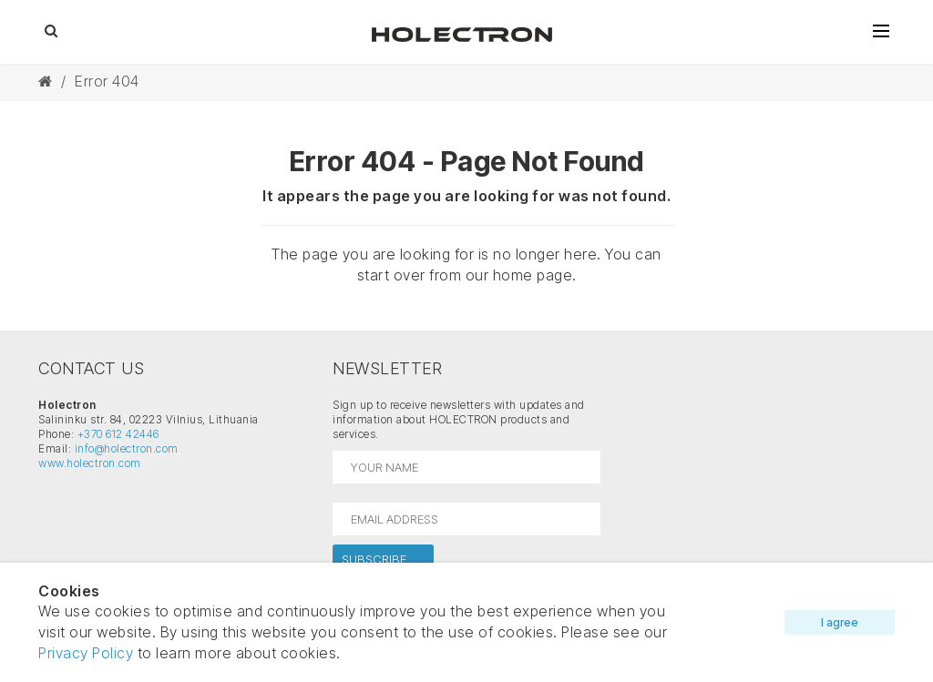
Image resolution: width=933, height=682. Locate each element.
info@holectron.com (127, 448)
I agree (839, 622)
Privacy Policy (85, 653)
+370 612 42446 (118, 434)
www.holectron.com (89, 463)
